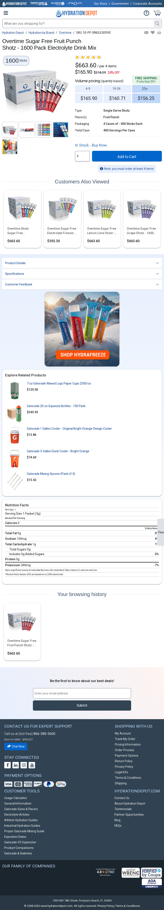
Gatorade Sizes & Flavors (21, 809)
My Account (123, 733)
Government (120, 4)
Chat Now (16, 746)
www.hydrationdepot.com (57, 905)
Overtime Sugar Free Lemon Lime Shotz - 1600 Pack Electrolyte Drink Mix (102, 231)
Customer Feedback (18, 284)
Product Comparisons (19, 848)
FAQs (118, 825)
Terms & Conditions (128, 777)
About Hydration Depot (129, 803)
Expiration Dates (15, 836)
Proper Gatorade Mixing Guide (24, 831)
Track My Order (125, 739)
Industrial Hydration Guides (22, 825)
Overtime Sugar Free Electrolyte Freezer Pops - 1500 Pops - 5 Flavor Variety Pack (61, 231)
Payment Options (126, 755)
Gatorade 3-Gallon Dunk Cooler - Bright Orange (58, 451)
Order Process (124, 750)
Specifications (14, 273)
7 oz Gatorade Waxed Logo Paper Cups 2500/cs (59, 383)
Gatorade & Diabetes (18, 853)
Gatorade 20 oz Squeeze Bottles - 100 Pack (56, 406)
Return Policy (124, 761)
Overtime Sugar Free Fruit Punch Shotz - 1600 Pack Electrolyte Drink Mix (21, 643)
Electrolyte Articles (16, 814)
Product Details (15, 263)
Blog (117, 820)
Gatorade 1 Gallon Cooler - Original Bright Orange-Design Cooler (69, 428)
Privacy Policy (124, 766)
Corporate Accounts (147, 4)
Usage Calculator (15, 798)
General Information (17, 803)
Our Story (100, 4)
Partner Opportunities (129, 814)
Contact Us (121, 798)
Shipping (121, 783)
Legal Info (121, 772)
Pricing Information (128, 744)
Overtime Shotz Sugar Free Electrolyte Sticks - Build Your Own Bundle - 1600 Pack (20, 231)
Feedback (161, 532)
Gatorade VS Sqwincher (20, 842)
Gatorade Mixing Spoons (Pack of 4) (51, 473)
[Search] (157, 23)
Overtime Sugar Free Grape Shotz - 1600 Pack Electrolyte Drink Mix (141, 231)
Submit (82, 705)
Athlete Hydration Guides (21, 820)
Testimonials (123, 809)
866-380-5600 (44, 734)
